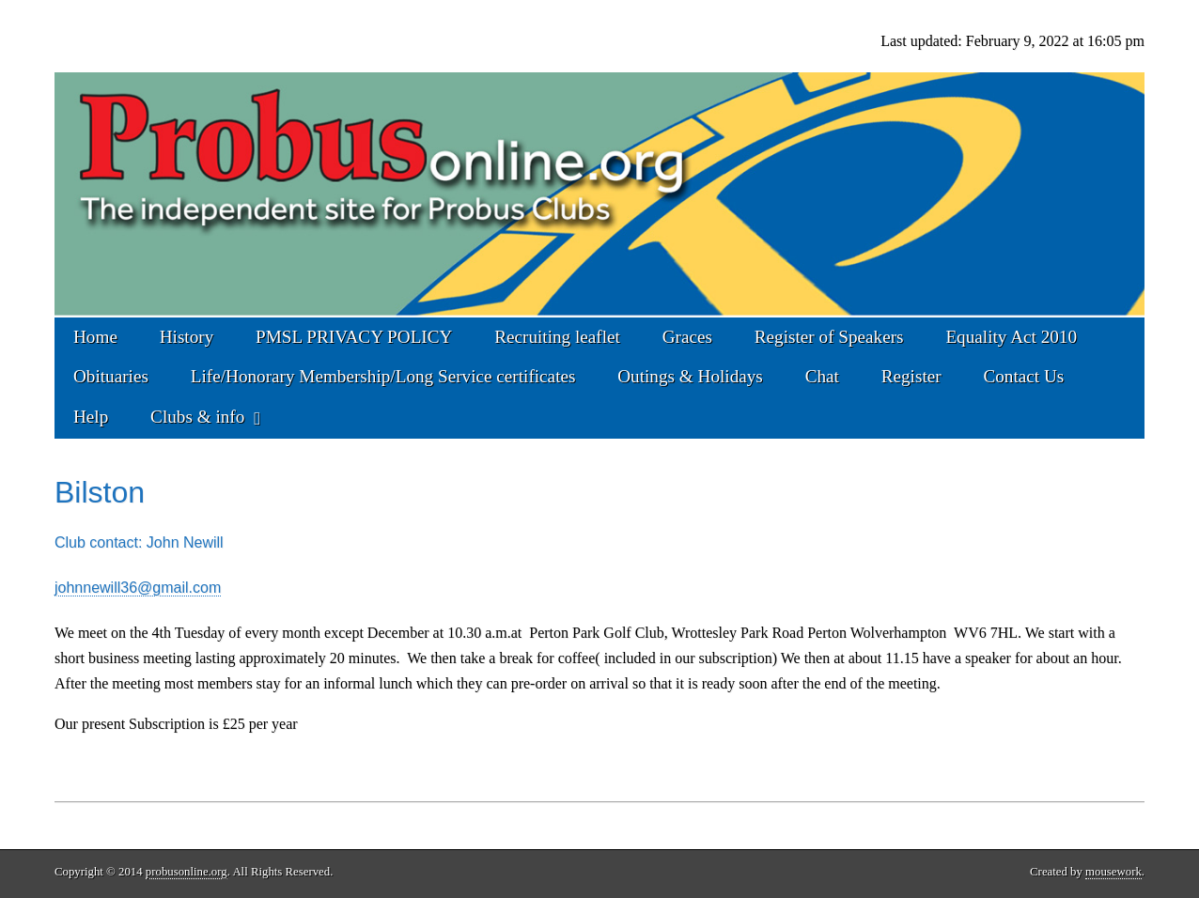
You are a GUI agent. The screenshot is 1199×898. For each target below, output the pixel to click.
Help (90, 416)
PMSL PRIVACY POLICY (354, 337)
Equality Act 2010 (1011, 337)
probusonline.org (186, 871)
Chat (822, 376)
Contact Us (1023, 376)
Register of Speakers (829, 337)
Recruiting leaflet (557, 337)
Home (95, 337)
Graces (687, 337)
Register (911, 376)
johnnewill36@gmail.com (137, 588)
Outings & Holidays (690, 376)
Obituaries (110, 376)
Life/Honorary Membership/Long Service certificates (383, 376)
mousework (1113, 871)
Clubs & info (197, 416)
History (187, 337)
